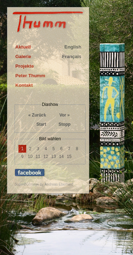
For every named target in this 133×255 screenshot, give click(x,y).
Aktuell (23, 47)
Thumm (48, 23)
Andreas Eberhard (59, 184)
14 (61, 156)
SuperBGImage (27, 184)
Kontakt (24, 85)
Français (71, 56)
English (73, 47)
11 (37, 156)
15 (69, 156)
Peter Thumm (30, 75)
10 (30, 156)
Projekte (24, 66)
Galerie (23, 56)
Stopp (65, 124)
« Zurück (37, 115)
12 (45, 156)
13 (53, 156)
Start (41, 124)
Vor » (64, 115)
